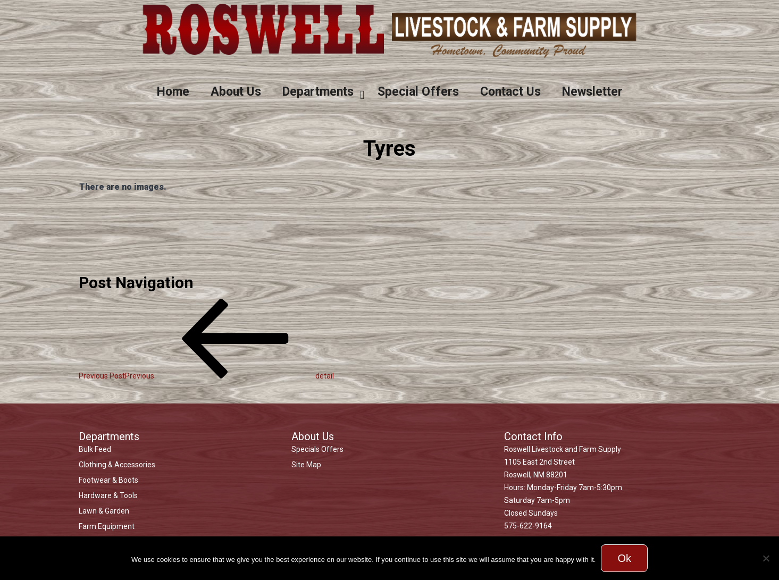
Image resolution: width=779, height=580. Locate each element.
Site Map (306, 464)
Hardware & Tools (108, 495)
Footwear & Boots (108, 480)
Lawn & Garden (104, 511)
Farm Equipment (107, 526)
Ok (624, 558)
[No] (765, 558)
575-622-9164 (528, 526)
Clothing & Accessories (117, 464)
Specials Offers (317, 449)
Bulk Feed (95, 449)
